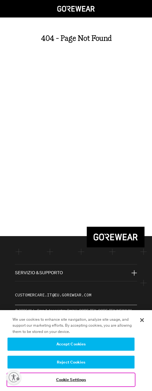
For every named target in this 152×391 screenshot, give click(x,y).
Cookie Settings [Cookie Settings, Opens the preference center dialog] (71, 381)
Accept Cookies (71, 345)
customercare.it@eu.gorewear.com (53, 295)
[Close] (142, 321)
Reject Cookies (71, 363)
